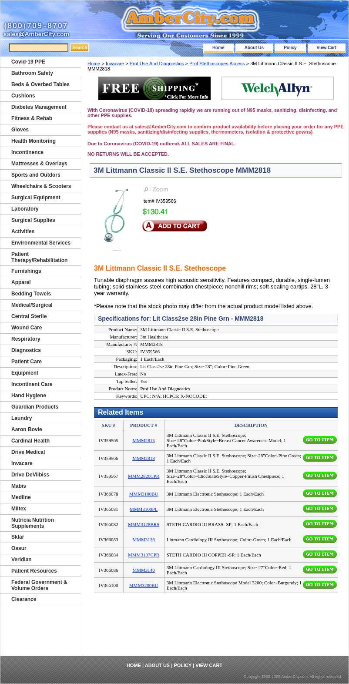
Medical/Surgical (32, 305)
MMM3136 (143, 539)
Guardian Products (34, 407)
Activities (22, 231)
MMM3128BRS (143, 524)
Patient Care (26, 362)
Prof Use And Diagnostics (157, 63)
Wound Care (26, 328)
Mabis (18, 486)
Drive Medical (28, 452)
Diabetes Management (39, 107)
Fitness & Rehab (31, 118)
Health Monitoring (33, 141)
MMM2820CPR (143, 476)
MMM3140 (143, 570)
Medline (21, 497)
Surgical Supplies (33, 220)
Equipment (24, 373)
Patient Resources (34, 571)
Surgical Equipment (35, 197)
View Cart (326, 47)
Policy (290, 47)
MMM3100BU (143, 493)
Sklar (17, 537)
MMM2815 (143, 440)
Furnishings (26, 271)
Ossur (19, 548)
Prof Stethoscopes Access (217, 63)
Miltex (18, 509)
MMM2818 (143, 458)
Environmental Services (40, 243)
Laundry (21, 418)
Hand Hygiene (28, 395)
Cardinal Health (30, 441)
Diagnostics (26, 350)
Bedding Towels (31, 294)
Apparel (21, 282)
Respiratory (25, 339)
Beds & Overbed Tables (40, 84)
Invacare (115, 63)
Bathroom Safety (32, 73)
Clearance (23, 599)
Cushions (23, 96)
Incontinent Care (32, 384)
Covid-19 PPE (28, 62)
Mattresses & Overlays (39, 164)
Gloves (20, 130)
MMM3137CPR (143, 554)
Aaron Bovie (26, 429)
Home (218, 47)
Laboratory (25, 209)
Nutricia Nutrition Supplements (32, 523)
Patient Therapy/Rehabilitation (39, 257)
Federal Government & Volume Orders (39, 585)
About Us (254, 47)
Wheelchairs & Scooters (41, 186)
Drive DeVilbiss (30, 475)
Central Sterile (29, 316)
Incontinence (27, 152)
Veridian (21, 560)
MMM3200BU (143, 585)
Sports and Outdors (35, 175)
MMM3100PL (144, 509)
